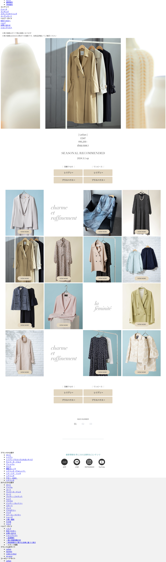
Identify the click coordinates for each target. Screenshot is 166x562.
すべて (8, 455)
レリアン (9, 457)
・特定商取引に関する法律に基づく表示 (21, 542)
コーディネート (6, 16)
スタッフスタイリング (9, 13)
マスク (8, 524)
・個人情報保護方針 (13, 540)
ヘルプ (3, 23)
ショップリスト (6, 27)
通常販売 (9, 2)
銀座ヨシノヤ (11, 468)
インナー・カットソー (14, 503)
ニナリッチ (10, 475)
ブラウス (9, 501)
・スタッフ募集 (12, 544)
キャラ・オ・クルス (13, 462)
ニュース (4, 9)
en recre (9, 556)
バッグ (8, 512)
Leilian (8, 549)
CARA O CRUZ (11, 554)
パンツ (8, 508)
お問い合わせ (6, 25)
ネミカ (8, 466)
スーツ (8, 494)
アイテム (9, 487)
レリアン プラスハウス (19, 459)
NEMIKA (9, 551)
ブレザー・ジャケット (14, 496)
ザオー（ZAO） (12, 478)
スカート (9, 505)
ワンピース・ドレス (13, 491)
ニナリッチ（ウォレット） (16, 471)
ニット (8, 498)
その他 (8, 521)
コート (8, 489)
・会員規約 (10, 538)
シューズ (9, 517)
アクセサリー (11, 510)
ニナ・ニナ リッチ (13, 473)
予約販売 (9, 4)
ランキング (5, 11)
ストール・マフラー (13, 514)
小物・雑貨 (10, 519)
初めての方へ (6, 20)
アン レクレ (10, 464)
